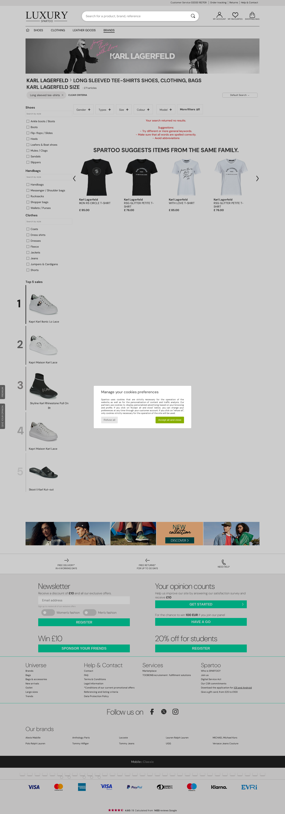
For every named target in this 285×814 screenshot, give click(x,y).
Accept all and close (169, 419)
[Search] (193, 16)
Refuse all (109, 419)
